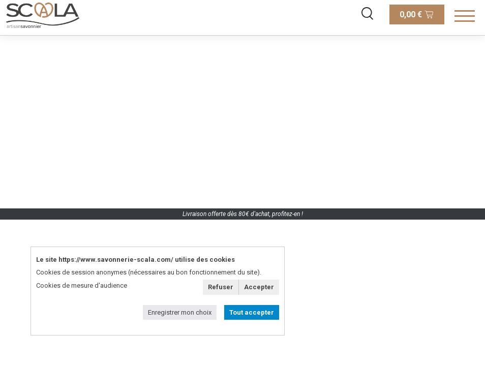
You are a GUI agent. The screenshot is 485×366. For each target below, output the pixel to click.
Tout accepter (251, 312)
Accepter (259, 287)
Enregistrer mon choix (179, 312)
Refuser (220, 287)
